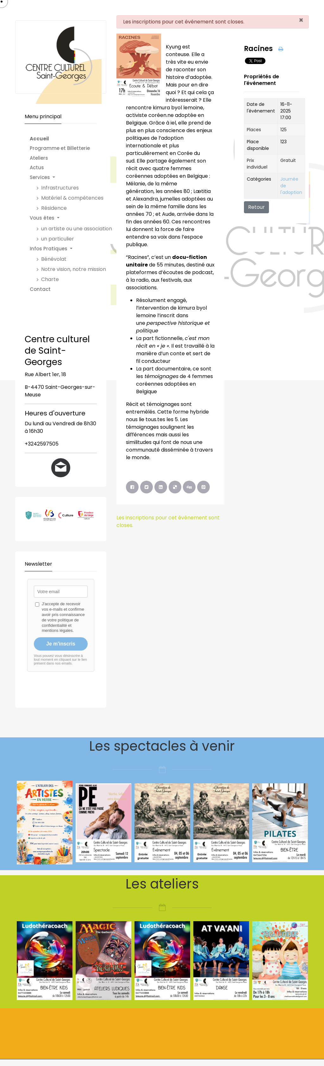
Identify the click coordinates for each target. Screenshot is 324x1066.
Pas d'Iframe (61, 636)
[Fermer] (301, 20)
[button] (74, 178)
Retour (256, 207)
